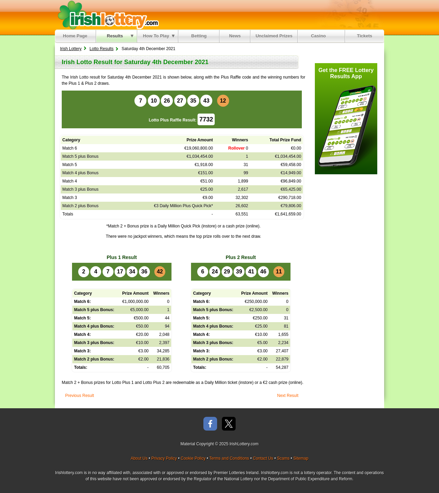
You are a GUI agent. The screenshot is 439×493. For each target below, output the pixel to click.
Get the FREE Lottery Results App (346, 73)
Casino (320, 35)
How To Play (159, 35)
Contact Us (263, 458)
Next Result (287, 395)
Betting (199, 35)
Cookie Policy (193, 458)
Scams (283, 458)
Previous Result (79, 395)
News (235, 35)
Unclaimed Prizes (274, 35)
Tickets (364, 35)
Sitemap (300, 458)
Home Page (75, 35)
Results (120, 35)
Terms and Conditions (229, 458)
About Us (139, 458)
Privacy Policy (164, 458)
